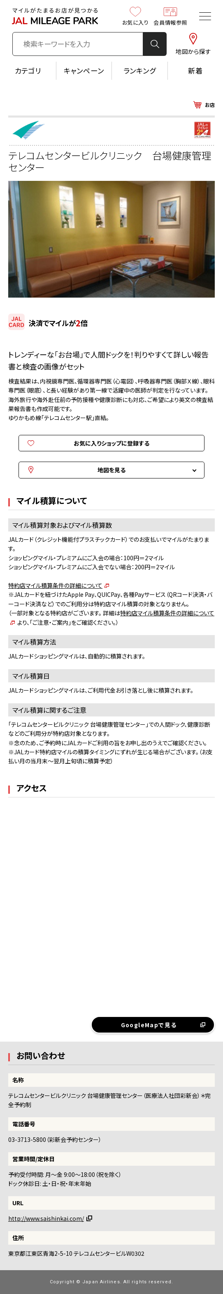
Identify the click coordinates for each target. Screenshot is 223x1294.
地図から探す (193, 44)
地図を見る (111, 470)
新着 (195, 70)
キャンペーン (84, 70)
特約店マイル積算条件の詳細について (55, 585)
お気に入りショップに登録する (111, 443)
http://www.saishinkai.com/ (46, 1218)
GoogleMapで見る (149, 1025)
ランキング (139, 70)
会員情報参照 (170, 16)
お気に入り (135, 16)
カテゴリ (28, 70)
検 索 (155, 44)
